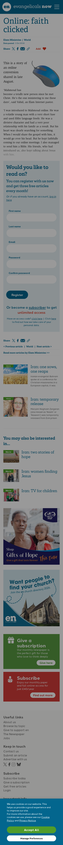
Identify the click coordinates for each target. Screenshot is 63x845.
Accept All (31, 830)
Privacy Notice (27, 820)
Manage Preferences (31, 838)
